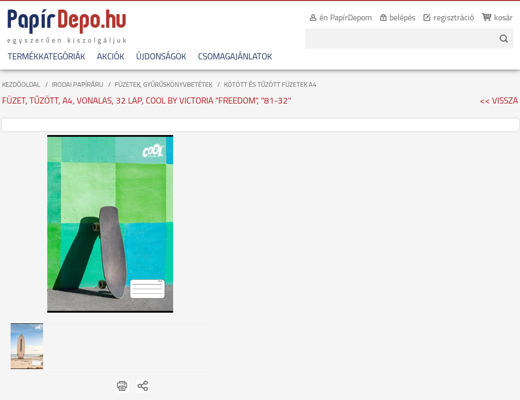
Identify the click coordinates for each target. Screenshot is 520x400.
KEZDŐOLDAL (21, 85)
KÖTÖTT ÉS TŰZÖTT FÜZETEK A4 (270, 85)
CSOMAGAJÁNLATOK (235, 57)
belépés (402, 18)
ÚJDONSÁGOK (161, 57)
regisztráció (454, 18)
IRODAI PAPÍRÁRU (77, 85)
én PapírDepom (345, 18)
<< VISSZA (499, 101)
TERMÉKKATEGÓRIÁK (46, 57)
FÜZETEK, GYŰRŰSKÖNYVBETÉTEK (163, 85)
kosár (503, 18)
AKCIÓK (110, 57)
